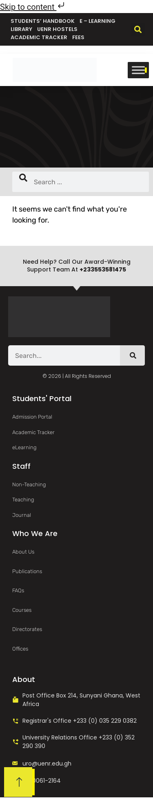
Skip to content (33, 7)
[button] (138, 29)
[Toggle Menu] (138, 70)
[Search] (132, 355)
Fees (78, 37)
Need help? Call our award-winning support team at (77, 266)
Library (21, 29)
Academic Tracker (39, 37)
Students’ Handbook (43, 21)
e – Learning (97, 21)
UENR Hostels (57, 29)
